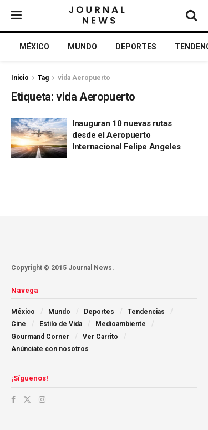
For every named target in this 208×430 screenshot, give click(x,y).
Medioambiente (120, 324)
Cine (18, 324)
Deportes (135, 46)
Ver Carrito (100, 337)
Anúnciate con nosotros (50, 349)
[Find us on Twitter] (27, 399)
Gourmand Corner (40, 337)
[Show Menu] (16, 15)
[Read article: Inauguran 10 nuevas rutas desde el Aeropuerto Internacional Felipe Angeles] (39, 138)
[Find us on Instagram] (42, 399)
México (34, 46)
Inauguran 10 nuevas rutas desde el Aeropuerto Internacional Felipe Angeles (126, 135)
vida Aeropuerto (84, 78)
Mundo (82, 46)
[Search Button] (191, 15)
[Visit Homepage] (98, 15)
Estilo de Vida (60, 324)
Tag (43, 78)
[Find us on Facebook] (13, 399)
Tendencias (146, 312)
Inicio (20, 78)
